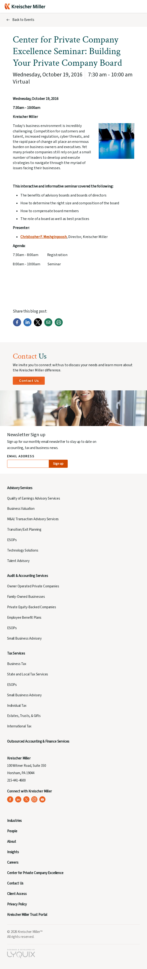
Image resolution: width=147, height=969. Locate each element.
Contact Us (29, 380)
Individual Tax (17, 705)
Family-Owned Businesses (26, 596)
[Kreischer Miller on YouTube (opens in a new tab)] (42, 799)
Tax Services (16, 653)
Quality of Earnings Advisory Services (33, 498)
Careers (12, 862)
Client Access (17, 893)
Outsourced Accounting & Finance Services (38, 741)
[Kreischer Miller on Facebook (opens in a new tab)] (10, 799)
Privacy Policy (17, 904)
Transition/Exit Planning (24, 529)
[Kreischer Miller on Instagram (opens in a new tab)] (34, 799)
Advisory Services (19, 488)
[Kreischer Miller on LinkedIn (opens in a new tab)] (18, 799)
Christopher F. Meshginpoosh (43, 236)
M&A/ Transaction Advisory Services (33, 519)
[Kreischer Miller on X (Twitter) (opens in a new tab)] (26, 799)
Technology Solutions (22, 550)
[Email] (48, 325)
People (12, 831)
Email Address (21, 456)
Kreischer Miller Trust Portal (27, 914)
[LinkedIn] (27, 325)
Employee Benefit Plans (24, 617)
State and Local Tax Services (27, 674)
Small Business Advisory (24, 638)
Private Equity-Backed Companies (31, 607)
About (11, 841)
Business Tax (16, 663)
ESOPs (12, 540)
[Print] (58, 325)
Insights (13, 852)
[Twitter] (38, 325)
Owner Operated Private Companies (33, 586)
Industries (14, 820)
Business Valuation (21, 508)
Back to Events (23, 19)
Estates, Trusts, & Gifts (24, 715)
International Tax (19, 726)
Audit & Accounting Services (27, 575)
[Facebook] (17, 325)
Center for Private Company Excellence (35, 873)
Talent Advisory (18, 560)
